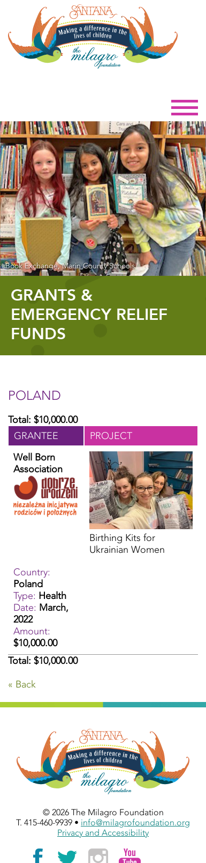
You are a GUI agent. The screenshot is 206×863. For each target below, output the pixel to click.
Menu (184, 107)
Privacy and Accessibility (103, 833)
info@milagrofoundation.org (135, 822)
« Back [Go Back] (22, 684)
